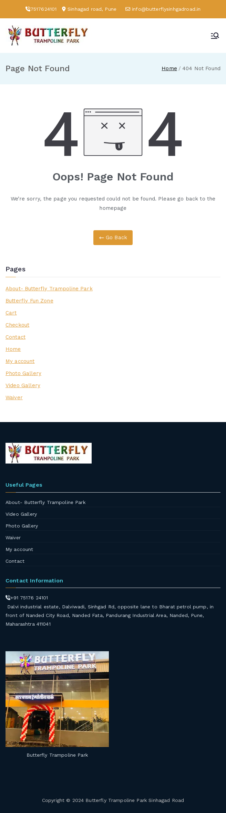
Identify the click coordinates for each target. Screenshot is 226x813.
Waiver (14, 397)
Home (13, 349)
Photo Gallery (23, 373)
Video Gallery (23, 385)
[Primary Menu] (214, 35)
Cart (11, 313)
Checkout (17, 325)
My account (20, 361)
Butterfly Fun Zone (29, 301)
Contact (15, 337)
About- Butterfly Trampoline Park (49, 289)
